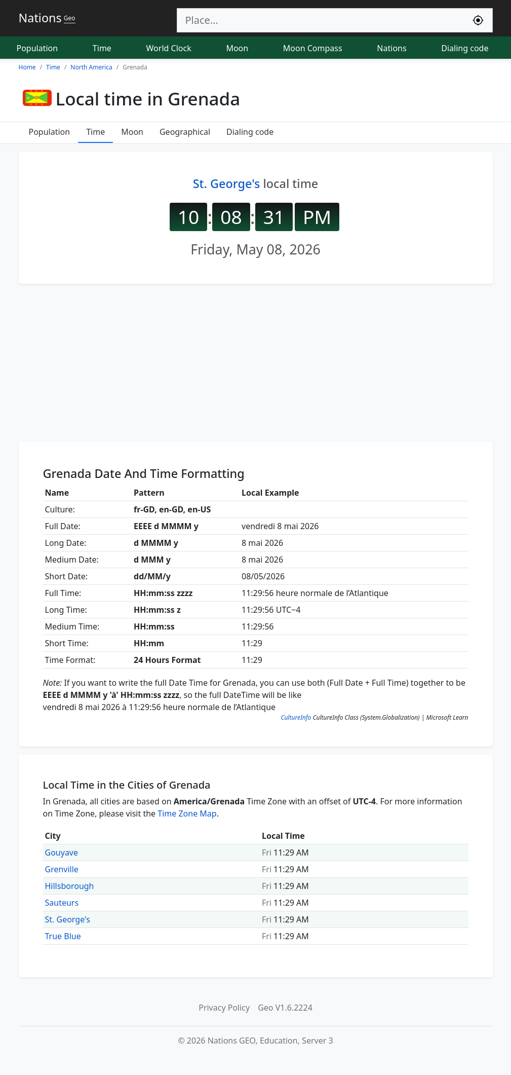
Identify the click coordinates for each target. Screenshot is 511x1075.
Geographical (185, 131)
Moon (237, 48)
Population (37, 48)
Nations (391, 48)
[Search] (320, 20)
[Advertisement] (256, 363)
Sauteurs (62, 902)
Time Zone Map (187, 813)
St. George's (226, 183)
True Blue (63, 936)
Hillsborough (69, 886)
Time (102, 48)
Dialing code (464, 48)
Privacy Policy (224, 1007)
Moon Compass (312, 48)
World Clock (168, 48)
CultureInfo (296, 717)
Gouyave (61, 852)
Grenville (61, 869)
